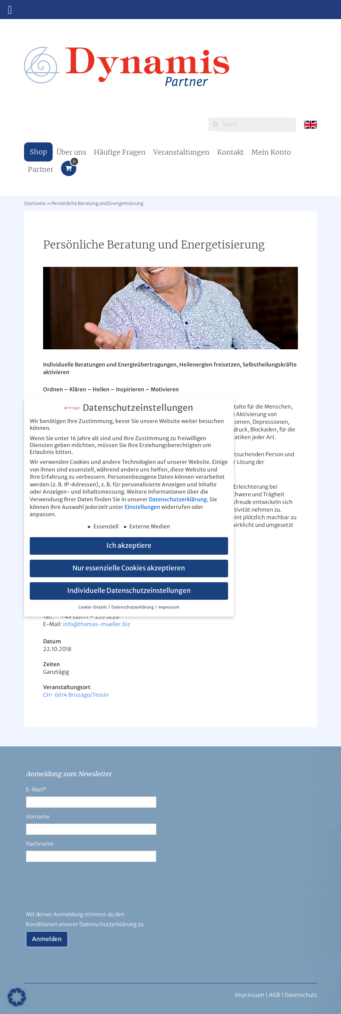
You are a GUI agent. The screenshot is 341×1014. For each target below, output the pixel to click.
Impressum (168, 606)
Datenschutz (301, 994)
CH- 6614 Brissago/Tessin (76, 694)
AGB (274, 994)
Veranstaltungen (181, 152)
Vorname (38, 816)
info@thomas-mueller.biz (96, 624)
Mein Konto (271, 152)
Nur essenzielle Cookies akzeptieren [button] (128, 568)
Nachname (40, 843)
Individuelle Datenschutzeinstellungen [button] (129, 590)
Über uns (71, 152)
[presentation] (84, 891)
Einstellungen (142, 506)
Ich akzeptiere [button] (128, 545)
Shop (38, 151)
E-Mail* (36, 789)
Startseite (35, 203)
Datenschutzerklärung (178, 499)
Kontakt (230, 152)
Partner (40, 169)
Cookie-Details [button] (93, 606)
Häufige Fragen (120, 152)
